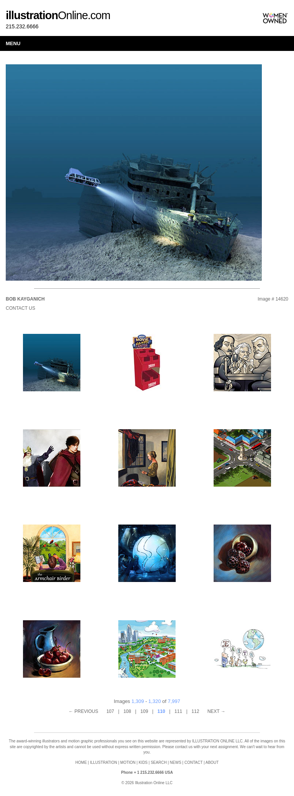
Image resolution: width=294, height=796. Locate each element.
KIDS (143, 762)
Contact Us (20, 308)
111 (178, 711)
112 (195, 711)
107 (110, 711)
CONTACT (194, 762)
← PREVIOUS (83, 711)
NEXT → (216, 711)
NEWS (175, 762)
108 (127, 711)
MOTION (128, 762)
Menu (13, 43)
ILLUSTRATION (103, 762)
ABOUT (212, 762)
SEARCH (159, 762)
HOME (81, 762)
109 (144, 711)
